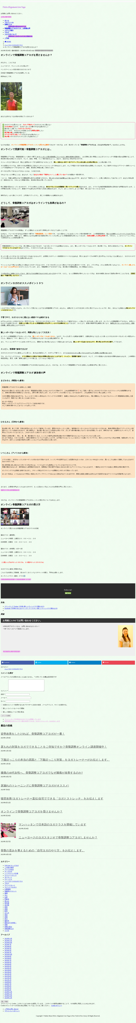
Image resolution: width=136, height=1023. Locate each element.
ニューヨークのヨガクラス (44, 50)
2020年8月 (8, 984)
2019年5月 (8, 990)
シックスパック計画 (11, 875)
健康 (6, 895)
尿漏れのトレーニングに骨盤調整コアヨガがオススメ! (35, 787)
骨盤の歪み (8, 929)
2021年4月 (8, 978)
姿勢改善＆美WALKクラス (17, 26)
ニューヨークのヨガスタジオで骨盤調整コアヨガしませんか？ (58, 839)
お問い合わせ (6, 17)
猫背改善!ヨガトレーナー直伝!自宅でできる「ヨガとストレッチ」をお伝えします (32, 723)
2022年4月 (8, 966)
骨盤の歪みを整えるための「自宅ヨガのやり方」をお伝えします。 (43, 852)
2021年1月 (8, 982)
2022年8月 (8, 960)
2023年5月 (8, 951)
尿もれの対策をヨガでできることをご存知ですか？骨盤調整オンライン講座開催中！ (54, 748)
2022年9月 (8, 958)
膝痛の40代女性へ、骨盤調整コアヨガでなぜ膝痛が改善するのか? (42, 774)
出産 (6, 899)
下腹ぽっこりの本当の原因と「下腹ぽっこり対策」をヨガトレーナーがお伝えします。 (55, 761)
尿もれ (7, 903)
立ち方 (7, 915)
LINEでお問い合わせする (11, 651)
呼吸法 (7, 901)
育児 (6, 921)
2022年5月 (8, 964)
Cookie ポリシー (56, 1008)
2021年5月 (8, 976)
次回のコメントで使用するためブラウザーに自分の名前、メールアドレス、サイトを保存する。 (35, 707)
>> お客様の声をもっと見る (10, 490)
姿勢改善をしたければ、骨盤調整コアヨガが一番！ (33, 735)
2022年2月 (8, 970)
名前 (3, 696)
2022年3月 (8, 968)
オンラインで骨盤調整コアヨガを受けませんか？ (32, 813)
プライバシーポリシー (12, 1013)
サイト (3, 703)
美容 (6, 917)
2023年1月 (8, 954)
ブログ (7, 885)
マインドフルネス (11, 889)
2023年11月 (8, 943)
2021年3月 (8, 980)
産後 (6, 911)
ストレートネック (11, 877)
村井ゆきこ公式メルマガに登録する (20, 36)
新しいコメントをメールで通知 (13, 710)
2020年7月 (8, 986)
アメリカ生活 (9, 872)
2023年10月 (8, 945)
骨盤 (6, 927)
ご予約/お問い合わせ (12, 1011)
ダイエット (8, 879)
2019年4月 (8, 992)
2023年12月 (8, 941)
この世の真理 (9, 870)
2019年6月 (8, 988)
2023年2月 (8, 953)
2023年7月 (8, 947)
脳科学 (7, 923)
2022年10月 (8, 956)
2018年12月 (8, 994)
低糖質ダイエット (11, 893)
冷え (6, 897)
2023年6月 (8, 949)
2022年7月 (8, 962)
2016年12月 (8, 1000)
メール (3, 700)
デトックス (8, 881)
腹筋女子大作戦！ (11, 925)
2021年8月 (8, 972)
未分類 (7, 907)
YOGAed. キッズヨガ (12, 868)
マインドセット (10, 887)
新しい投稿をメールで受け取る (13, 714)
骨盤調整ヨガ (9, 931)
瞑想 (6, 913)
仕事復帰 (8, 891)
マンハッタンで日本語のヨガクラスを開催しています (23, 721)
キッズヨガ (8, 874)
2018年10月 (8, 998)
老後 (6, 919)
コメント (4, 693)
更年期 (7, 905)
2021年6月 (8, 974)
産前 (6, 909)
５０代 (7, 933)
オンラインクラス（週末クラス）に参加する (16, 579)
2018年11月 (8, 996)
